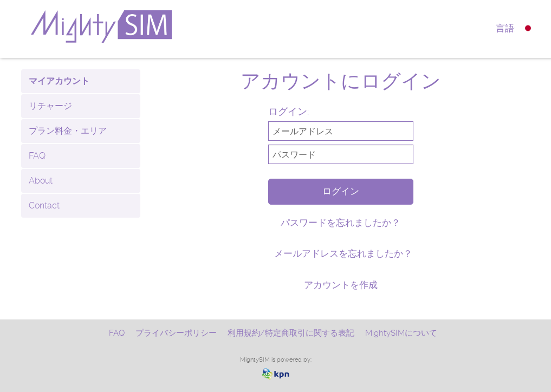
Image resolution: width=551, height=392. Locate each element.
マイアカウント (59, 81)
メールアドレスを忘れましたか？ (343, 253)
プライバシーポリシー (176, 333)
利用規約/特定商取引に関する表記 (291, 333)
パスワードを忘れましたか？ (340, 222)
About (41, 180)
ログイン (340, 191)
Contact (44, 205)
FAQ (37, 156)
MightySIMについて (401, 333)
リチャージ (50, 106)
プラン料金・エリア (68, 131)
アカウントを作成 (341, 284)
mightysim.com (127, 26)
